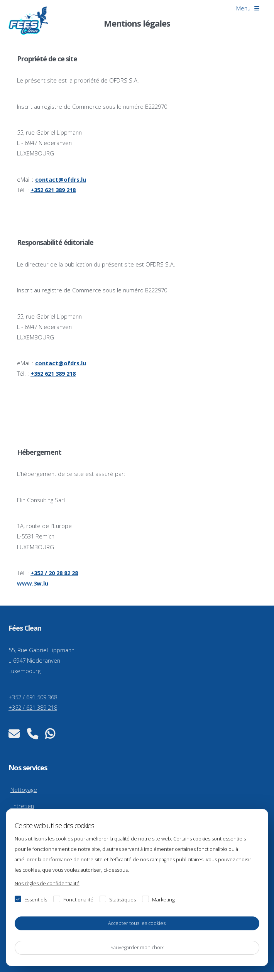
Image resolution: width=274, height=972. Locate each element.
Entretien (22, 806)
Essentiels (35, 899)
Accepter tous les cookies (137, 923)
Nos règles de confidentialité (47, 883)
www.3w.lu (32, 583)
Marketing (163, 899)
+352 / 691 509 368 (32, 697)
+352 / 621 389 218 (32, 707)
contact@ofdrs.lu (60, 179)
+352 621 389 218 (53, 190)
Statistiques (122, 899)
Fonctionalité (78, 899)
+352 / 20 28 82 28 (54, 573)
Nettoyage (23, 789)
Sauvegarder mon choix (137, 947)
